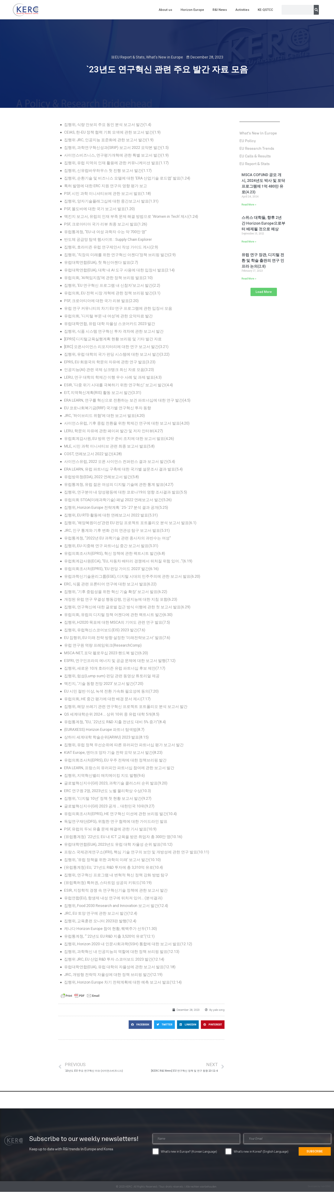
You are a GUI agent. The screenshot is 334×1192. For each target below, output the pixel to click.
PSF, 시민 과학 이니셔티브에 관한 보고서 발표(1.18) (107, 193)
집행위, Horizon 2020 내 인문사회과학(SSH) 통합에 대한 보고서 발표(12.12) (128, 944)
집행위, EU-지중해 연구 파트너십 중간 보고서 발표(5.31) (111, 545)
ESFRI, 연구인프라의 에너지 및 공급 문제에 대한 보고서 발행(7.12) (120, 660)
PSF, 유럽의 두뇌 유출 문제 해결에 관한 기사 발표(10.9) (110, 829)
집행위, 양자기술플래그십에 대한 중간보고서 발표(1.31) (111, 201)
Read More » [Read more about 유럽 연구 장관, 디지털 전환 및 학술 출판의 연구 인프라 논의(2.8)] (249, 278)
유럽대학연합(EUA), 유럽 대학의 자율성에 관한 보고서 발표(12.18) (120, 967)
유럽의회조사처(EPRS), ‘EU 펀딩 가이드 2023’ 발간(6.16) (111, 568)
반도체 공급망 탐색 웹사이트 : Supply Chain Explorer (108, 239)
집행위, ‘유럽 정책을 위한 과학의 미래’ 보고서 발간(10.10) (112, 859)
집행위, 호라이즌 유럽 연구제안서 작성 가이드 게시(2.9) (111, 247)
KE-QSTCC (265, 10)
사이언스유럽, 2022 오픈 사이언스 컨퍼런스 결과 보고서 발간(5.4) (119, 461)
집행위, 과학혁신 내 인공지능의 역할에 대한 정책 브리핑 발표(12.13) (121, 951)
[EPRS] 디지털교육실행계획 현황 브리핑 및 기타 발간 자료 (113, 339)
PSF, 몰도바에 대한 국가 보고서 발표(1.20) (99, 209)
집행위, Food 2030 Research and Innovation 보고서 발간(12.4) (116, 905)
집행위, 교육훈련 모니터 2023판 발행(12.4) (100, 921)
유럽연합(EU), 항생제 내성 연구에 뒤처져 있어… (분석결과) (113, 898)
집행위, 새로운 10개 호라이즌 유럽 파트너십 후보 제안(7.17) (114, 668)
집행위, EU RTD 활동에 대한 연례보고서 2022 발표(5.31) (111, 515)
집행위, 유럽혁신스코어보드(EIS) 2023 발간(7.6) (104, 630)
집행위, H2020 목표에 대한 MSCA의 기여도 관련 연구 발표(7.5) (117, 622)
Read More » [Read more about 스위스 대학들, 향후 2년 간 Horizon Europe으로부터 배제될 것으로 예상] (249, 241)
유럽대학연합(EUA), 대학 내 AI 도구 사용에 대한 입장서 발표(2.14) (119, 270)
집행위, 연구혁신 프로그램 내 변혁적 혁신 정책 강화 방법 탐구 (116, 875)
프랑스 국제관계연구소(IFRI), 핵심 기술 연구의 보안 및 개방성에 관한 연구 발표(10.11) (136, 852)
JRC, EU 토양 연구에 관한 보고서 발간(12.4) (100, 913)
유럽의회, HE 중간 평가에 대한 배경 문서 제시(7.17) (107, 699)
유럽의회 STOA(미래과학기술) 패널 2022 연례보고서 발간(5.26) (118, 500)
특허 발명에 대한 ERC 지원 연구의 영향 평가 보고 (105, 186)
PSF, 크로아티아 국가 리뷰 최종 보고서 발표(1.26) (105, 224)
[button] (140, 1024)
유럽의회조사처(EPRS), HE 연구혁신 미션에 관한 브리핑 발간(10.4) (120, 813)
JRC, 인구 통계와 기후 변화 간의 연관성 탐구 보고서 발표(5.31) (117, 530)
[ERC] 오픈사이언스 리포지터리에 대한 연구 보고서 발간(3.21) (116, 346)
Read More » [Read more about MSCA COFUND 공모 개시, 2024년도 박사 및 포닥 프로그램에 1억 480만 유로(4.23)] (249, 204)
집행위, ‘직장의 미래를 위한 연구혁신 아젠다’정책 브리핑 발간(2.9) (120, 254)
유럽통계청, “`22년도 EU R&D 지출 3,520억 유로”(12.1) (109, 936)
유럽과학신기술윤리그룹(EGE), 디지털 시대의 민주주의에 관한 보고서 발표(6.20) (132, 576)
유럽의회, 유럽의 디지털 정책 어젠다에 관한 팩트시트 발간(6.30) (118, 614)
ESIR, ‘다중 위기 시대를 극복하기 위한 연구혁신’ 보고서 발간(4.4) (118, 385)
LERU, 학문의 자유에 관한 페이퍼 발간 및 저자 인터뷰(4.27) (113, 431)
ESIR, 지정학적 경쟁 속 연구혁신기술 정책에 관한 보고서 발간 (116, 890)
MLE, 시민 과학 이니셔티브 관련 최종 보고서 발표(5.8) (109, 446)
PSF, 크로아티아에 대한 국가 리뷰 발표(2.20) (101, 300)
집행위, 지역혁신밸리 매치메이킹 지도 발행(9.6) (104, 775)
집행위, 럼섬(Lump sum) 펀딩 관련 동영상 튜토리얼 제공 (112, 676)
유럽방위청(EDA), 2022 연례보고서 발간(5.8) (101, 477)
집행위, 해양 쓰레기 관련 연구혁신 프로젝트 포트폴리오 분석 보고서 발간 (125, 706)
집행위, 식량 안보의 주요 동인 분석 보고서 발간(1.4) (107, 124)
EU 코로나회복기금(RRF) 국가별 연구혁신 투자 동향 (107, 408)
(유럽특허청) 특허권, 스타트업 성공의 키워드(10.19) (108, 882)
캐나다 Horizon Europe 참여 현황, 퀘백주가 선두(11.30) (110, 928)
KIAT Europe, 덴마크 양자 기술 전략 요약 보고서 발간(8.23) (113, 752)
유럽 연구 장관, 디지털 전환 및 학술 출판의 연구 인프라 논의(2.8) (263, 260)
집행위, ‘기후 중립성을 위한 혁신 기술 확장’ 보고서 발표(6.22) (115, 591)
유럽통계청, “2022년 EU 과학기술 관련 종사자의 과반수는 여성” (117, 538)
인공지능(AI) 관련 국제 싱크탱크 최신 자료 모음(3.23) (109, 369)
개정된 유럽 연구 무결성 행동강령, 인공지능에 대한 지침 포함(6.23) (120, 599)
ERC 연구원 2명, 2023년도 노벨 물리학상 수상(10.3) (107, 790)
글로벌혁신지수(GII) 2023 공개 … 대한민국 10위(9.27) (109, 806)
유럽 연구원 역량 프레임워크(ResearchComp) (103, 645)
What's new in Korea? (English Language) (261, 1151)
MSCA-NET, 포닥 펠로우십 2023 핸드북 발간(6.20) (106, 653)
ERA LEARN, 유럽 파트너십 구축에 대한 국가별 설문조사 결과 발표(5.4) (123, 469)
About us (165, 10)
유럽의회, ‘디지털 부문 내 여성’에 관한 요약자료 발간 (108, 316)
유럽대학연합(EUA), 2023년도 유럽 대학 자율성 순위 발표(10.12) (118, 844)
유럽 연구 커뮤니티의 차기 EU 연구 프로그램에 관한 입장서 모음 (118, 308)
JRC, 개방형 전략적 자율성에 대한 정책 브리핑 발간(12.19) (113, 974)
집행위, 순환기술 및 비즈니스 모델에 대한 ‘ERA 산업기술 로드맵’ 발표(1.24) (127, 178)
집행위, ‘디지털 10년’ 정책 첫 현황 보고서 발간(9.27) (107, 798)
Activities (242, 10)
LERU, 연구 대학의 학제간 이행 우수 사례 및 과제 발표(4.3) (113, 377)
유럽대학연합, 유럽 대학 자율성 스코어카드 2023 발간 (109, 323)
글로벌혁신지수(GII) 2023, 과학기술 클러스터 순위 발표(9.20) (115, 783)
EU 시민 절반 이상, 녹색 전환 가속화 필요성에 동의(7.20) (111, 691)
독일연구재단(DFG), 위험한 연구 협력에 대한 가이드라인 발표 (115, 821)
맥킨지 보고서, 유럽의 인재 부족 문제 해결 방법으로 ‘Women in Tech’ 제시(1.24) (131, 216)
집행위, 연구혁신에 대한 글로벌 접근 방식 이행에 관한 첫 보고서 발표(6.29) (127, 607)
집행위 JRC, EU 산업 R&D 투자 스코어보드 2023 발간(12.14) (114, 959)
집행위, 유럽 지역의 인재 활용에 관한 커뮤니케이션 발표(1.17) (116, 163)
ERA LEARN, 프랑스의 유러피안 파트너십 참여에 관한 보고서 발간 (119, 768)
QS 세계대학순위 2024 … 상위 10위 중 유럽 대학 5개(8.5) (111, 714)
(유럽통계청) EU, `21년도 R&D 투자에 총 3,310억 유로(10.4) (113, 867)
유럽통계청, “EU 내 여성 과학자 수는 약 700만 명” (105, 232)
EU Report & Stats (130, 57)
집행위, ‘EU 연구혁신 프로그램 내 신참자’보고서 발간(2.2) (112, 285)
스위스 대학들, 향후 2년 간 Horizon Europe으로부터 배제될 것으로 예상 (263, 223)
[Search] (316, 10)
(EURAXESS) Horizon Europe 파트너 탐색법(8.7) (104, 729)
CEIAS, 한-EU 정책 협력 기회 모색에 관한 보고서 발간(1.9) (112, 132)
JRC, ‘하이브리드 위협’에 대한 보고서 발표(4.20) (104, 415)
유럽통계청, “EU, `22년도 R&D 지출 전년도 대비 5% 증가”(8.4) (115, 722)
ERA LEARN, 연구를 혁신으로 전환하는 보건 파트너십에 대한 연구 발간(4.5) (127, 400)
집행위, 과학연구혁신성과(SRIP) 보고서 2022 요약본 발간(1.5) (116, 147)
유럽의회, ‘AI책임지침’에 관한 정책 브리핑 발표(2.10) (108, 277)
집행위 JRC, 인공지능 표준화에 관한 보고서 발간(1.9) (109, 140)
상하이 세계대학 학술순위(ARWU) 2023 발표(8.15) (106, 737)
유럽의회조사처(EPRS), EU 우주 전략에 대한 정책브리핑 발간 (115, 760)
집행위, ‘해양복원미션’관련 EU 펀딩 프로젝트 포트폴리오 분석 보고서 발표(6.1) (130, 522)
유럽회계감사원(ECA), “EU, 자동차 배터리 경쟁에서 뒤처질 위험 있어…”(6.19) (128, 561)
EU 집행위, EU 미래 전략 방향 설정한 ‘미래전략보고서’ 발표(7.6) (117, 637)
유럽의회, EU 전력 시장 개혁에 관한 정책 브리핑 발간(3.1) (112, 293)
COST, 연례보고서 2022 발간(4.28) (93, 454)
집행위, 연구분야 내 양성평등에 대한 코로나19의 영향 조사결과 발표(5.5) (125, 492)
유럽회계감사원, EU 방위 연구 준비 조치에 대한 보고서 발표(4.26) (119, 438)
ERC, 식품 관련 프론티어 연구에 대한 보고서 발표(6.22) (110, 584)
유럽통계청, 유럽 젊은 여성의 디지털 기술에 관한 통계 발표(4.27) (118, 484)
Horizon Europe (192, 10)
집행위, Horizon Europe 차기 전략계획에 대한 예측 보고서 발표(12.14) (123, 982)
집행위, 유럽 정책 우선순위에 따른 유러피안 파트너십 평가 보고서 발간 (124, 745)
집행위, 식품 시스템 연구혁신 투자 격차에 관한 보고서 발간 (114, 331)
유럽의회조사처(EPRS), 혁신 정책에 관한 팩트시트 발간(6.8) (114, 553)
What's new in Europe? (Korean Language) (189, 1151)
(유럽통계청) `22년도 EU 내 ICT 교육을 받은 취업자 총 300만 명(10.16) (123, 836)
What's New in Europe (164, 57)
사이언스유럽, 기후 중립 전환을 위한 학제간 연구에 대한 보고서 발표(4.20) (127, 423)
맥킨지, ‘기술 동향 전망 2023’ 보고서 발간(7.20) (103, 683)
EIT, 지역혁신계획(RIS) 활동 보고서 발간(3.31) (102, 392)
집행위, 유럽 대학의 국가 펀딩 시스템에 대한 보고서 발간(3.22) (117, 354)
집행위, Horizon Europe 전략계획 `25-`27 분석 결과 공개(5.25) (116, 507)
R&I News (220, 10)
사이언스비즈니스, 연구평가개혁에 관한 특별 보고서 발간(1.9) (116, 155)
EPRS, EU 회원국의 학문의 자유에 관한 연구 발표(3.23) (109, 362)
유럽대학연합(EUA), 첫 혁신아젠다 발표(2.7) (101, 262)
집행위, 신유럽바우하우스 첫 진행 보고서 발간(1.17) (108, 170)
